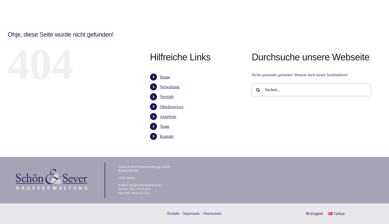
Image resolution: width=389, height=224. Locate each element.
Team (164, 126)
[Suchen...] (311, 89)
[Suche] (258, 89)
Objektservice (171, 107)
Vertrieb (166, 96)
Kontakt (166, 136)
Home (165, 77)
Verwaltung (169, 87)
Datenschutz (212, 213)
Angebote (168, 116)
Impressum (191, 213)
